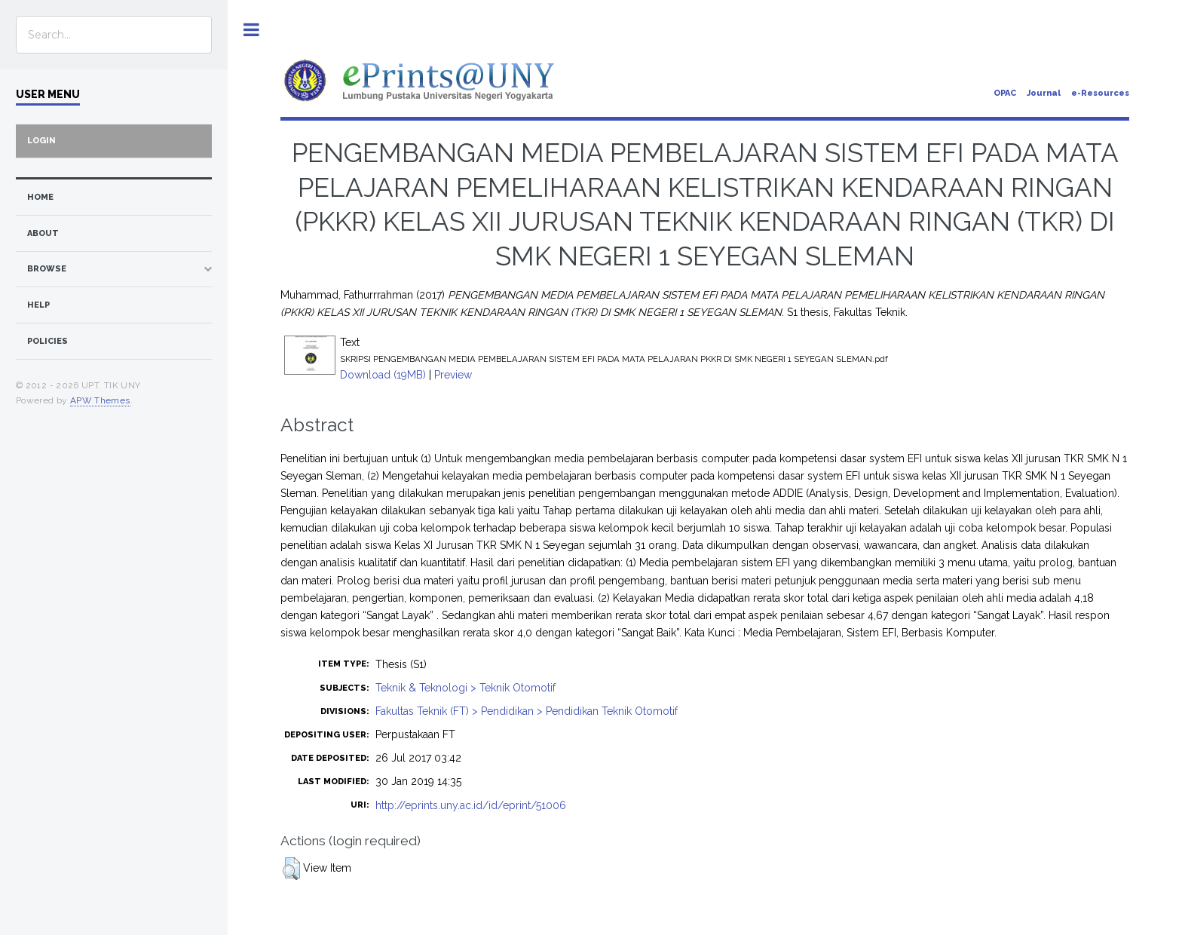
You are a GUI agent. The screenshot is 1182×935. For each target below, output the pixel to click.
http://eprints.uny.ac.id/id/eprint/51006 (470, 805)
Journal (1044, 93)
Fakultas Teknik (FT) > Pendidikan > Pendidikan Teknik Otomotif (526, 711)
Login (41, 141)
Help (38, 305)
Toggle (251, 30)
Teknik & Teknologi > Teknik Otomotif (465, 688)
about (43, 233)
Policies (47, 341)
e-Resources (1100, 93)
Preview (453, 375)
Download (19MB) (383, 375)
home (40, 197)
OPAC (1005, 93)
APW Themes (100, 400)
